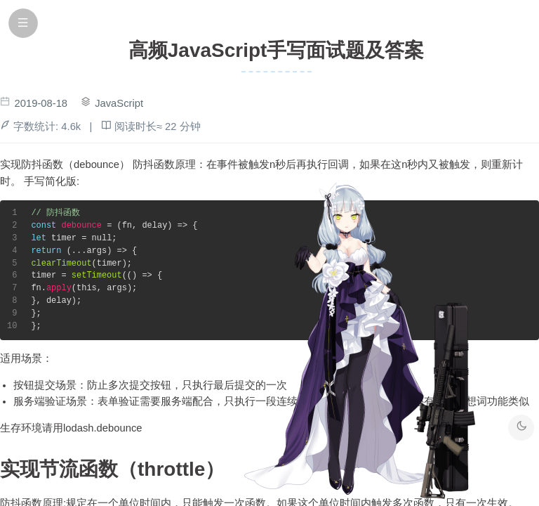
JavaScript (119, 103)
